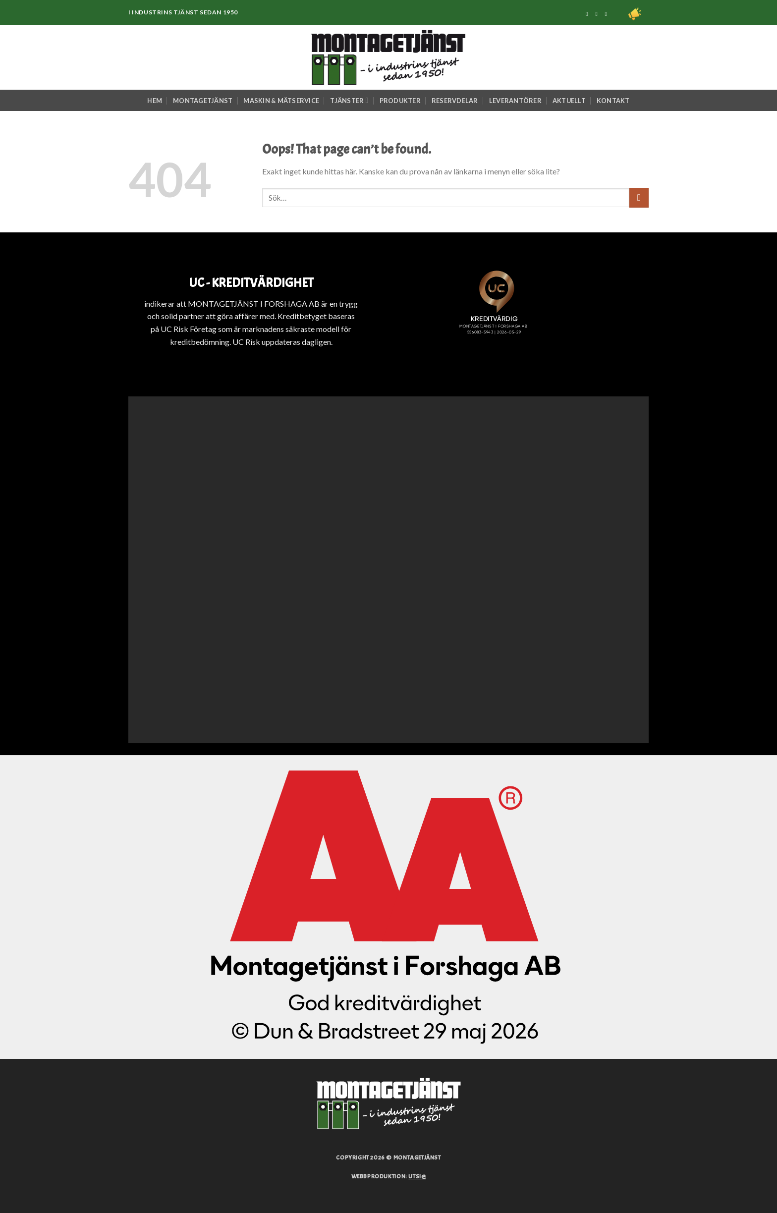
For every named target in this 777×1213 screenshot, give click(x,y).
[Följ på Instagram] (598, 13)
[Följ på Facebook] (589, 13)
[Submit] (639, 197)
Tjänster (349, 100)
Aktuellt (569, 101)
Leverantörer (515, 101)
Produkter (400, 101)
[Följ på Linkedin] (608, 13)
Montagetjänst (202, 101)
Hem (154, 101)
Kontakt (613, 101)
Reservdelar (455, 101)
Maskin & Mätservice (281, 101)
